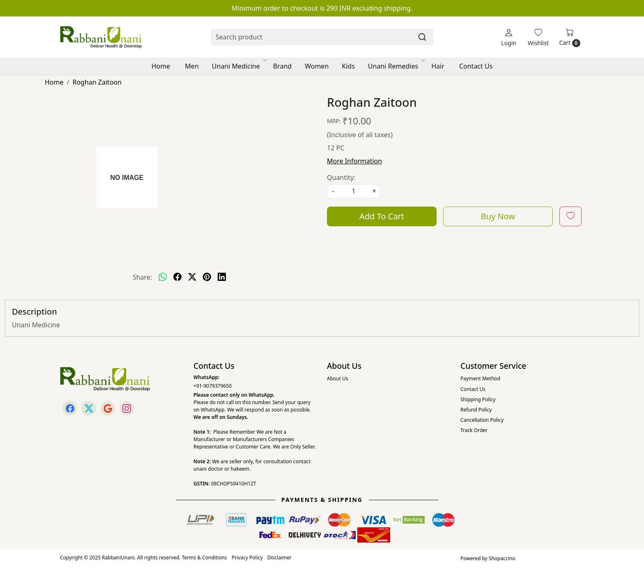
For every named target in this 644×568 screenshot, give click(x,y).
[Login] (508, 37)
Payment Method (480, 378)
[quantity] (353, 191)
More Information (354, 161)
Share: (142, 277)
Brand (282, 66)
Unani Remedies (396, 66)
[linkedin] (221, 277)
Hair (437, 66)
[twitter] (192, 277)
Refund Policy (476, 409)
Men (191, 66)
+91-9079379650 (212, 385)
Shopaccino (502, 558)
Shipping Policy (477, 399)
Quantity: (341, 177)
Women (317, 66)
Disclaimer (279, 557)
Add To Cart (381, 216)
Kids (348, 66)
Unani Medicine (239, 66)
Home (161, 66)
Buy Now (498, 216)
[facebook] (177, 277)
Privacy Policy (247, 557)
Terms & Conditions (204, 557)
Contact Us (475, 66)
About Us (337, 378)
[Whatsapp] (162, 277)
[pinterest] (207, 277)
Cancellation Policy (482, 419)
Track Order (474, 430)
